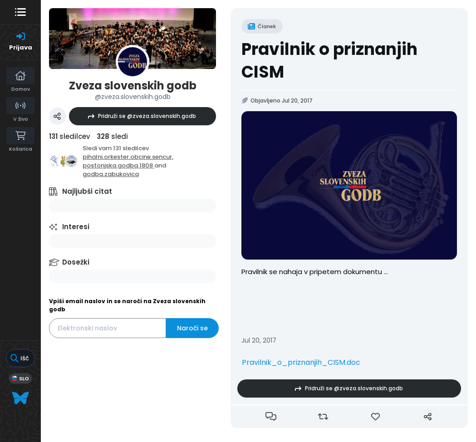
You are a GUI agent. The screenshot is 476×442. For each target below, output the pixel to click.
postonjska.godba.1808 (118, 165)
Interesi (75, 226)
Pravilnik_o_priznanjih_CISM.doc (301, 362)
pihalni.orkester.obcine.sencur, (128, 156)
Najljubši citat (87, 191)
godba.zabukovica (111, 174)
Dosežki (75, 262)
